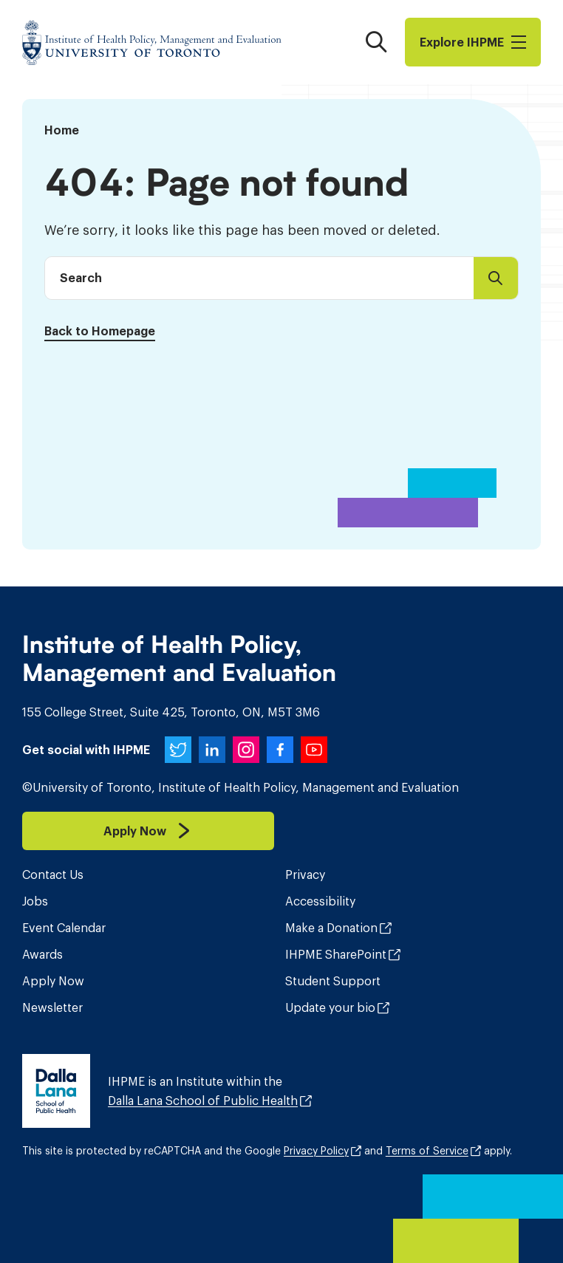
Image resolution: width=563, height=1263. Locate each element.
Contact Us (52, 874)
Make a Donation (331, 928)
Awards (42, 954)
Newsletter (52, 1007)
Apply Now (53, 981)
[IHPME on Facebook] (280, 749)
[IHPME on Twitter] (178, 749)
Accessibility (320, 901)
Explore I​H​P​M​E (473, 42)
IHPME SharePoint (335, 954)
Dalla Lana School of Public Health (203, 1100)
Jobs (35, 901)
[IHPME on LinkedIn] (212, 749)
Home (61, 130)
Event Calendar (64, 928)
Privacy (305, 874)
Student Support (333, 981)
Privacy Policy (316, 1151)
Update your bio (330, 1007)
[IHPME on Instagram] (246, 749)
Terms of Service (427, 1151)
